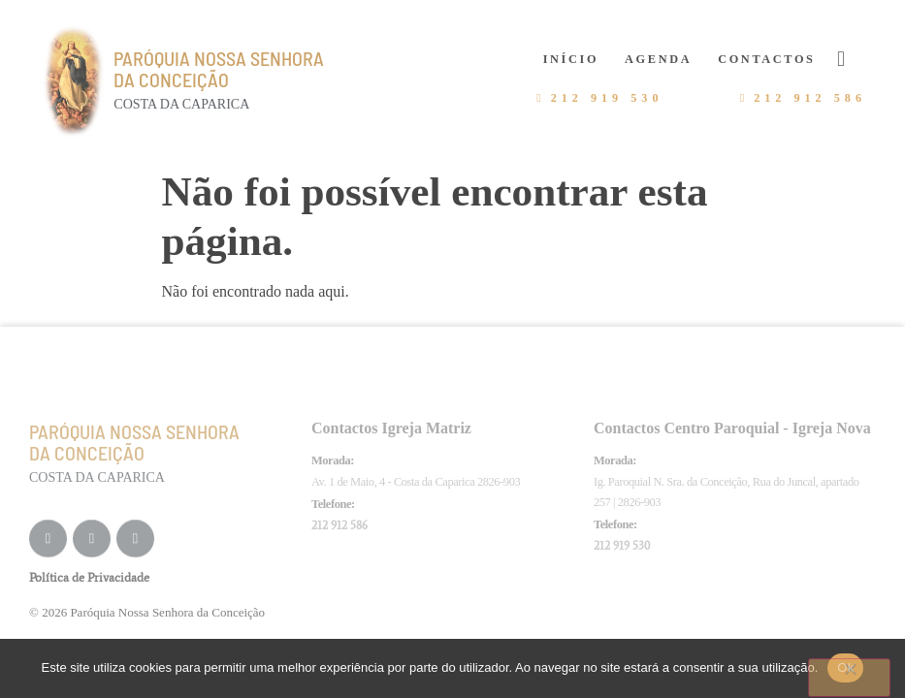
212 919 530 (622, 545)
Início (570, 59)
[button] (841, 59)
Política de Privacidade (89, 577)
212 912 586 (339, 525)
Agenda (658, 59)
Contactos (766, 59)
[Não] (849, 677)
